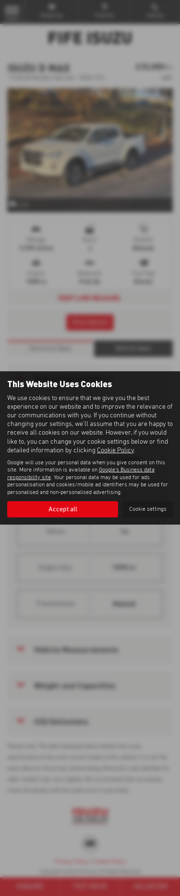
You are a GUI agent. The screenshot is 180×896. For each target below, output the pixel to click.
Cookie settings (148, 509)
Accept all (62, 509)
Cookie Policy (115, 450)
